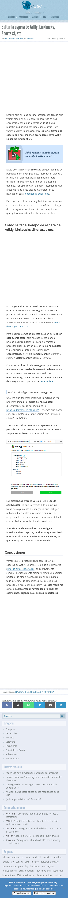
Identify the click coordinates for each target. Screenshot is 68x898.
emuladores (9, 866)
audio (6, 861)
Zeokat (30, 38)
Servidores (55, 16)
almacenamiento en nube (16, 857)
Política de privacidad (44, 893)
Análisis (11, 16)
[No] (64, 888)
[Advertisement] (34, 77)
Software (10, 741)
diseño (35, 861)
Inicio (28, 12)
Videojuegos (12, 754)
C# (12, 861)
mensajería (48, 866)
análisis (58, 857)
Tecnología (11, 745)
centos (19, 861)
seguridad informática (42, 692)
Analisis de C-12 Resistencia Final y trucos (36, 835)
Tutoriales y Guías (13, 38)
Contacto (38, 12)
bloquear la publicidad (36, 193)
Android (35, 16)
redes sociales (43, 870)
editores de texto (50, 861)
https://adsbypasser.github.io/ (22, 409)
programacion (26, 870)
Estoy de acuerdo (22, 893)
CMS (27, 861)
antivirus (47, 857)
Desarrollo (11, 733)
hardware (35, 866)
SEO (44, 16)
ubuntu (40, 875)
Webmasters (12, 758)
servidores (28, 875)
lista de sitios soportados (20, 568)
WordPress (23, 16)
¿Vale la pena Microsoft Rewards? (23, 799)
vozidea (57, 875)
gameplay (23, 866)
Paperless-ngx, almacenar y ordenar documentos (32, 772)
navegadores (22, 692)
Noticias (10, 737)
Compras (10, 729)
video (49, 875)
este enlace (47, 381)
